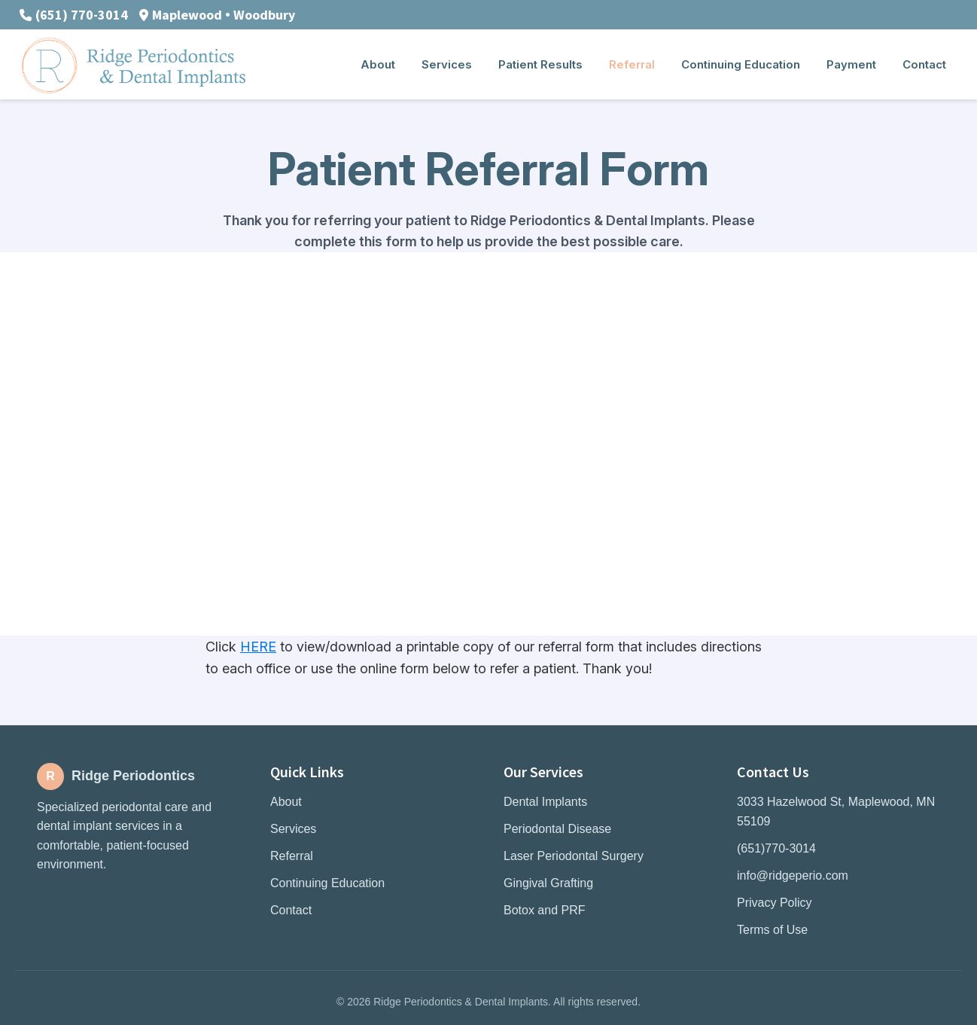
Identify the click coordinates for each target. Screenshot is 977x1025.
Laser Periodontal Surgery (574, 856)
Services (293, 828)
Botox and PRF (545, 910)
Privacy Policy (774, 902)
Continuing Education (327, 883)
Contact (291, 910)
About (286, 801)
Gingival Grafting (548, 883)
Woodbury (264, 14)
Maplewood (187, 14)
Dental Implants (545, 801)
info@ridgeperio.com (792, 875)
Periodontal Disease (557, 828)
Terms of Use (772, 929)
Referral (291, 856)
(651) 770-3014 (81, 14)
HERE (258, 646)
